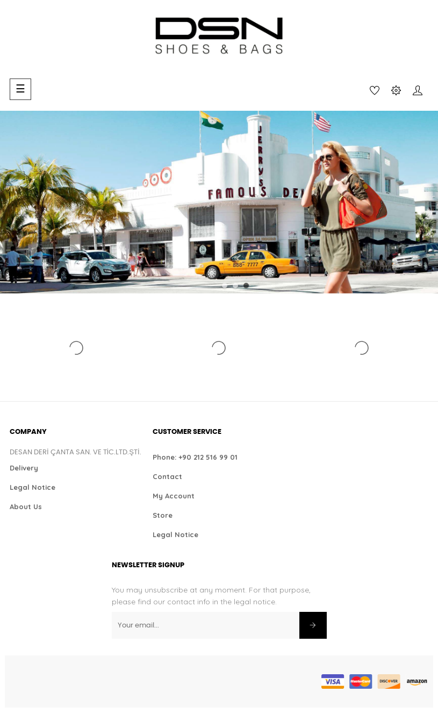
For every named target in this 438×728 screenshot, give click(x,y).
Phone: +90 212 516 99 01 (195, 457)
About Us (26, 506)
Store (163, 515)
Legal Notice (32, 487)
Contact (167, 476)
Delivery (24, 467)
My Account (174, 495)
